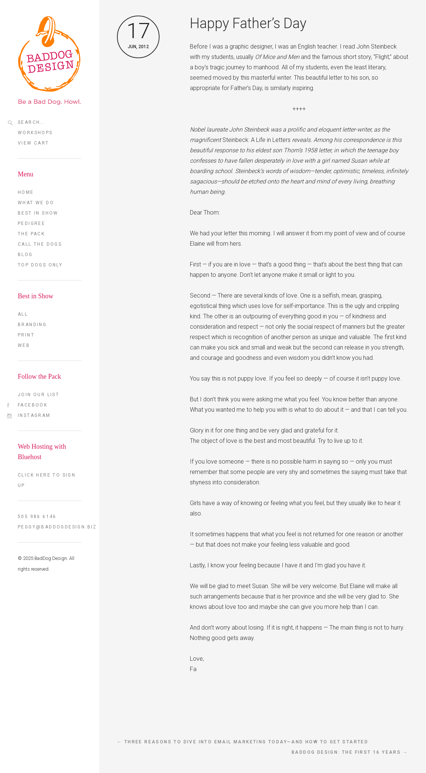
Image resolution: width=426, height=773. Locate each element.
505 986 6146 (37, 516)
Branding (32, 324)
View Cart (33, 143)
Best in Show (38, 213)
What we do (36, 202)
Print (26, 335)
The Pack (31, 233)
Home (26, 192)
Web (24, 345)
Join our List (38, 394)
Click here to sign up (47, 480)
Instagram (34, 415)
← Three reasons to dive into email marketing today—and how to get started (242, 741)
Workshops (35, 132)
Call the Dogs (40, 244)
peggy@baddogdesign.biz (49, 527)
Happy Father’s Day (248, 23)
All (23, 314)
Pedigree (31, 223)
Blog (25, 254)
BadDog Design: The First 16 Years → (350, 752)
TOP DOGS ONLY (40, 265)
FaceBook (32, 405)
